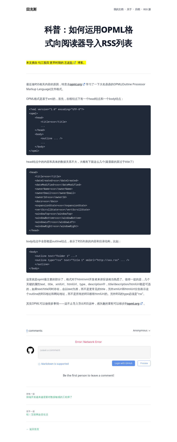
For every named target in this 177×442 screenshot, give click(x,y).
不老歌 (68, 63)
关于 (129, 9)
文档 (118, 9)
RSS (147, 9)
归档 (137, 9)
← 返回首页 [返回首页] (32, 429)
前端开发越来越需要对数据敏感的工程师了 (49, 397)
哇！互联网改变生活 (37, 414)
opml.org (76, 84)
